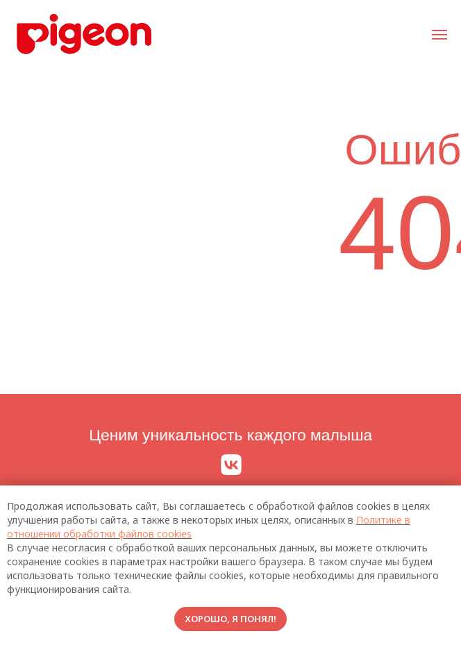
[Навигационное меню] (439, 35)
